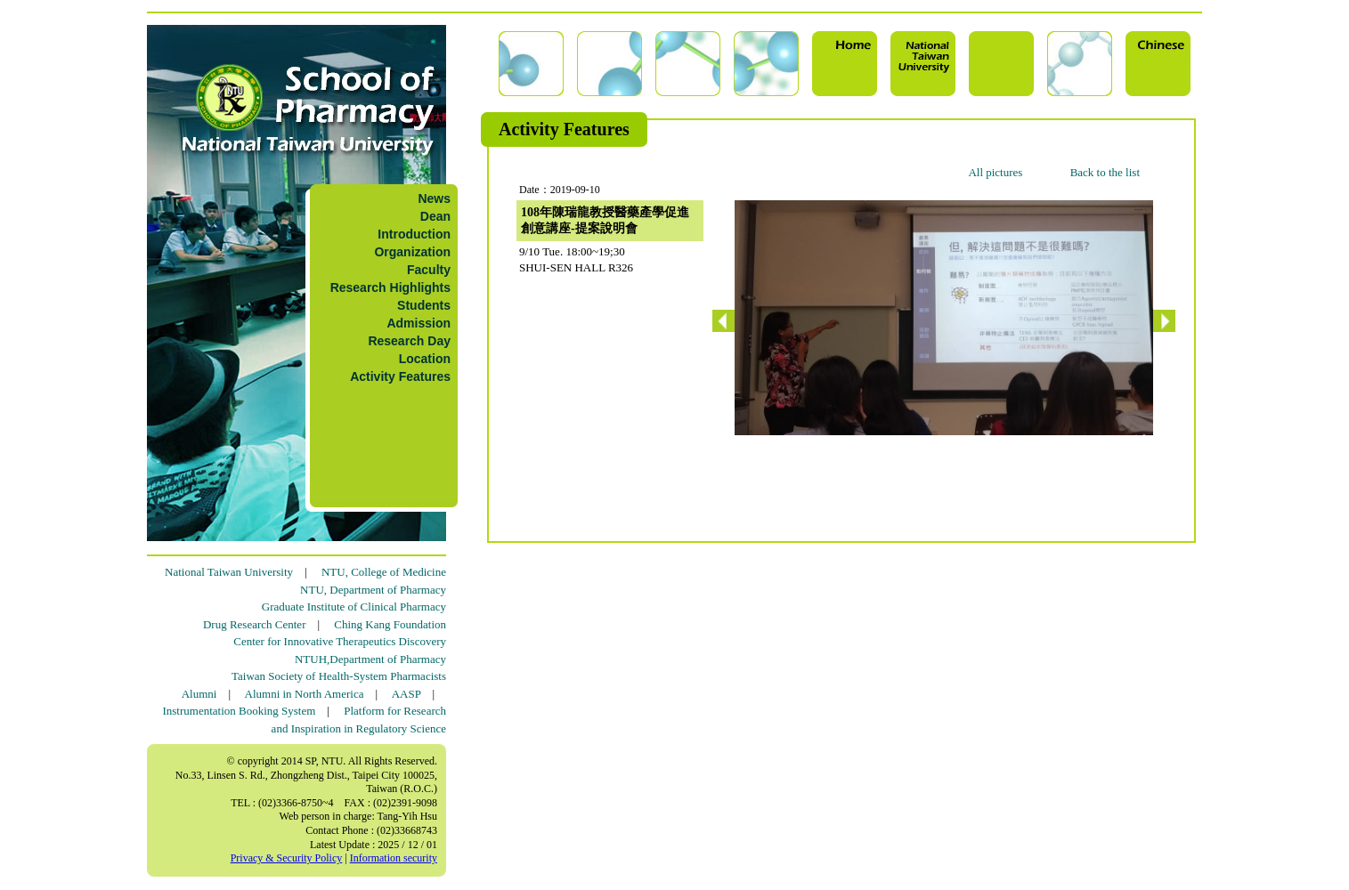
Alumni (199, 693)
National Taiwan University (229, 571)
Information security (393, 858)
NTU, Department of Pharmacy (373, 589)
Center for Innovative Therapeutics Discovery (339, 641)
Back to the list (1105, 172)
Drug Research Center (254, 624)
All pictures (995, 172)
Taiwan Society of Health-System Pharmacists (339, 676)
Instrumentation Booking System (238, 710)
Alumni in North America (304, 693)
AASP (406, 693)
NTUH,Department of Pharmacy (370, 659)
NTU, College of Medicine (383, 571)
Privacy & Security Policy (287, 858)
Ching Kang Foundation (390, 624)
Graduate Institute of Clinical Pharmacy (354, 606)
